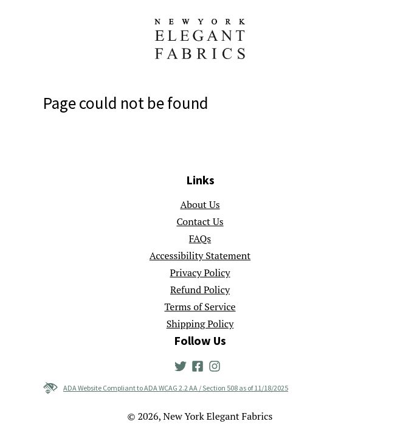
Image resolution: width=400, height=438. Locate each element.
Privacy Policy (200, 272)
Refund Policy (200, 289)
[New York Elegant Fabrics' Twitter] (182, 365)
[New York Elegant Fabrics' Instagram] (217, 365)
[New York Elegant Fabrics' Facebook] (200, 365)
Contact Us (199, 221)
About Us (199, 204)
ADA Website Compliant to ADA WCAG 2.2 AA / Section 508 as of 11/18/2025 (165, 388)
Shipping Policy (200, 323)
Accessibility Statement (200, 255)
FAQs (200, 238)
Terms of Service (199, 306)
